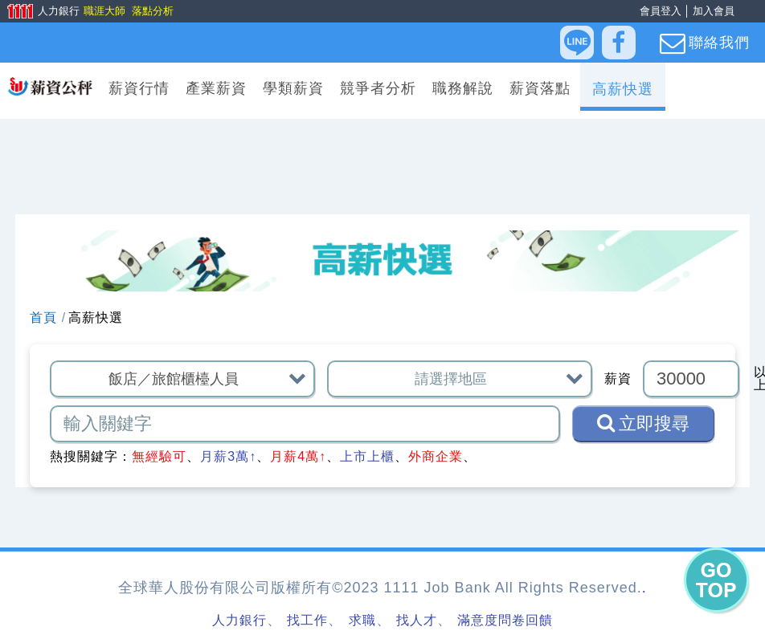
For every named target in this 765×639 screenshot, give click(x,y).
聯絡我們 (705, 43)
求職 (362, 620)
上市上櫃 (367, 456)
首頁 (43, 317)
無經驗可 (159, 456)
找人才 (416, 620)
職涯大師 (104, 11)
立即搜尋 (643, 423)
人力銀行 (38, 12)
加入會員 (713, 11)
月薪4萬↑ (298, 456)
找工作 (307, 620)
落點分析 (152, 11)
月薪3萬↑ (228, 456)
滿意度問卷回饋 (505, 620)
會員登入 (660, 11)
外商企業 (435, 456)
